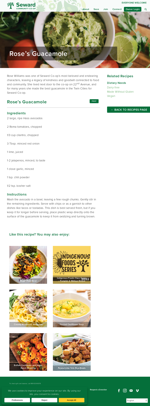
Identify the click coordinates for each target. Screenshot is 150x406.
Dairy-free (113, 87)
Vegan (111, 96)
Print (94, 101)
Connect (117, 9)
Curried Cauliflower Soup (72, 308)
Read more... (75, 40)
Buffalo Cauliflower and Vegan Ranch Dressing (28, 352)
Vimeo (137, 390)
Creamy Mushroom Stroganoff (28, 308)
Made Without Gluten (120, 92)
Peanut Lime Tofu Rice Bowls (72, 352)
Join (105, 9)
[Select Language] (137, 400)
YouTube (131, 390)
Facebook (118, 390)
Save (96, 9)
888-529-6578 (36, 383)
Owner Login (133, 9)
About (86, 9)
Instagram (124, 390)
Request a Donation (98, 389)
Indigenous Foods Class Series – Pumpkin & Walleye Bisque (72, 265)
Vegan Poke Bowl (28, 265)
